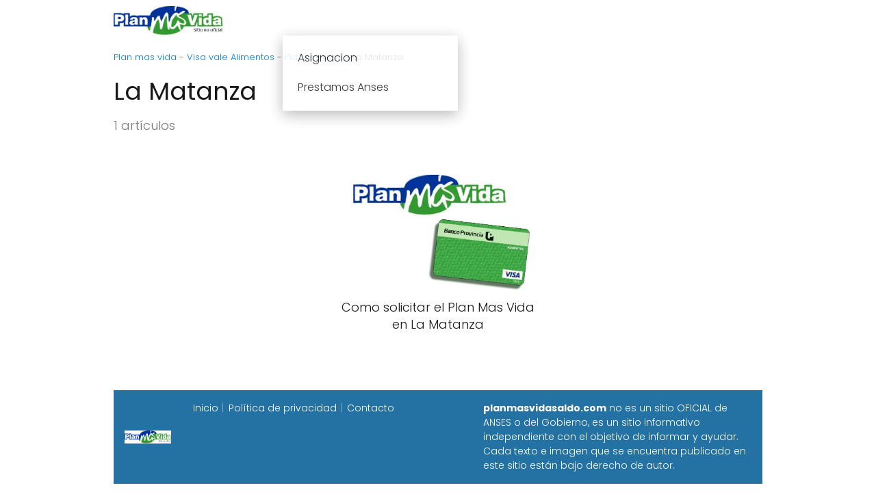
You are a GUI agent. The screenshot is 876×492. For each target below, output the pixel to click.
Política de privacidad (283, 408)
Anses (431, 20)
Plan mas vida (357, 20)
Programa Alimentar (709, 20)
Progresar (610, 20)
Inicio (286, 20)
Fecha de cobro (521, 20)
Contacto (370, 408)
